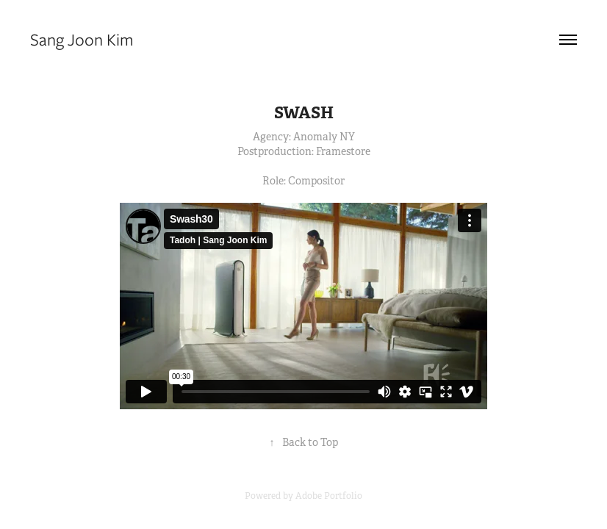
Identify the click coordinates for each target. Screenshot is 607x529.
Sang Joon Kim (82, 39)
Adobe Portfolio (328, 496)
